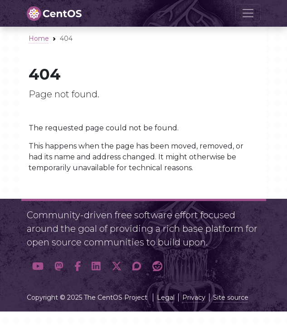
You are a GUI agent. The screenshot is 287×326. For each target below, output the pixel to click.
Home (39, 38)
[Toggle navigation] (248, 13)
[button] (38, 266)
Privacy (193, 297)
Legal (166, 297)
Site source (230, 297)
